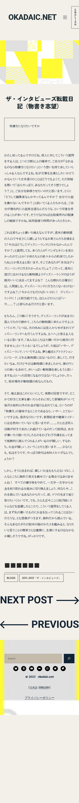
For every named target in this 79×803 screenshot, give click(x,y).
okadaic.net (32, 17)
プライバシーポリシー (39, 697)
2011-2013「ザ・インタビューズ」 (41, 577)
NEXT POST (26, 600)
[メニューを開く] (65, 17)
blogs (11, 577)
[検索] (69, 658)
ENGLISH (44, 687)
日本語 (33, 687)
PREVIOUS (55, 624)
